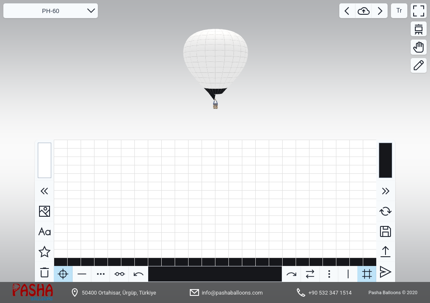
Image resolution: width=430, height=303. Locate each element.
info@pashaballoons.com (232, 293)
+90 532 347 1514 (329, 293)
